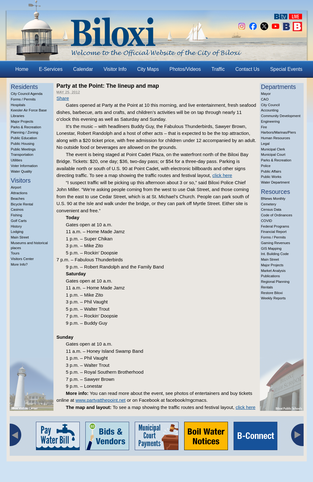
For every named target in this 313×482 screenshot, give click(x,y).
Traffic (218, 69)
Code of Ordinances (276, 215)
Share (63, 98)
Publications (270, 276)
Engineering (270, 121)
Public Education (24, 138)
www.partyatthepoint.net (100, 400)
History (16, 226)
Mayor (266, 94)
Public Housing (22, 143)
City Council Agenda (27, 94)
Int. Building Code (275, 254)
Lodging (17, 232)
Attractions (19, 193)
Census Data (271, 209)
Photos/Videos (185, 69)
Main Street (20, 237)
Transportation (22, 154)
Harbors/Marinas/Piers (278, 132)
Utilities (16, 160)
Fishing (16, 215)
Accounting (270, 110)
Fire (264, 127)
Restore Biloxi (272, 293)
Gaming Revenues (275, 243)
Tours (15, 253)
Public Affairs (271, 171)
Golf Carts (19, 221)
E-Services (51, 69)
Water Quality (21, 171)
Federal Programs (275, 226)
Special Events (286, 69)
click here (222, 175)
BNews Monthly (273, 198)
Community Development (280, 116)
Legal (265, 143)
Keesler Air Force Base (29, 110)
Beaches (18, 198)
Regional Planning (275, 281)
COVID (266, 221)
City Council (270, 105)
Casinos (17, 209)
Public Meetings (23, 149)
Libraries (17, 116)
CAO (265, 99)
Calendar (83, 69)
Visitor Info (114, 69)
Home (21, 69)
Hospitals (18, 105)
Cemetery (268, 204)
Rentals (267, 287)
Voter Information (24, 166)
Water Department (275, 182)
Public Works (271, 177)
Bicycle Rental (22, 204)
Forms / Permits (23, 99)
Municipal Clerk (273, 149)
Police (266, 166)
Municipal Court (273, 154)
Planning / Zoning (24, 132)
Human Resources (275, 138)
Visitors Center (22, 259)
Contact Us (247, 69)
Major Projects (22, 121)
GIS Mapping (271, 248)
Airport (16, 187)
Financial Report (274, 232)
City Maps (148, 69)
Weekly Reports (273, 298)
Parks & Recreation (26, 127)
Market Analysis (273, 271)
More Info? (19, 264)
